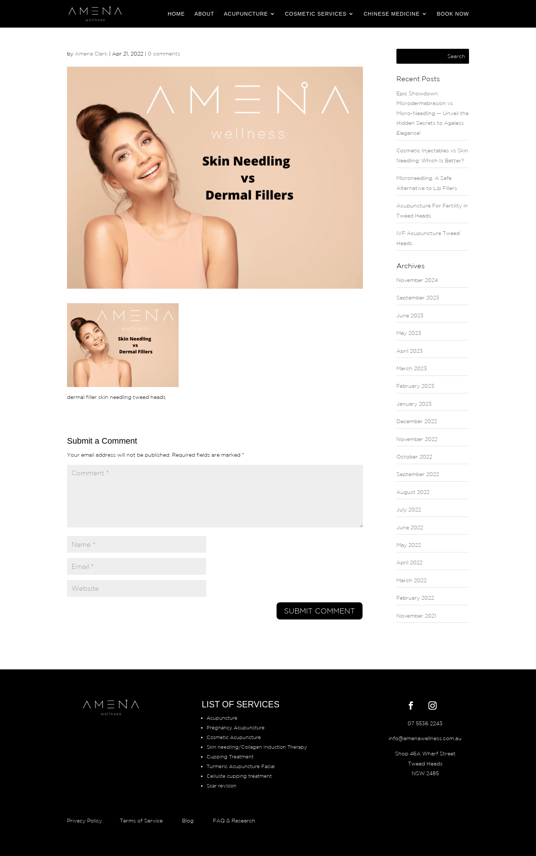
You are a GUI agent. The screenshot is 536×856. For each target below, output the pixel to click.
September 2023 (417, 298)
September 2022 (417, 474)
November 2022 (416, 439)
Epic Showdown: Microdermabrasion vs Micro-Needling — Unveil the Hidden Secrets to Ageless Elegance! (432, 113)
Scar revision (221, 786)
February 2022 (415, 598)
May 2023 (408, 333)
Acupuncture (246, 14)
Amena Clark (91, 54)
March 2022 (411, 580)
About (204, 14)
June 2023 (410, 315)
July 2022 (408, 510)
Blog (188, 821)
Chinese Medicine (392, 14)
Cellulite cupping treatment (239, 776)
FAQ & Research (234, 821)
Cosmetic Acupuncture (234, 737)
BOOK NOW (453, 14)
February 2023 (415, 386)
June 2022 (409, 527)
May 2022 (408, 545)
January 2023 (414, 404)
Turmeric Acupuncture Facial (241, 766)
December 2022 (416, 421)
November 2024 (417, 280)
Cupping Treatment (230, 757)
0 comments (164, 54)
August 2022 (413, 492)
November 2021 (416, 616)
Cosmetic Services (316, 14)
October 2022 (414, 457)
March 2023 (411, 368)
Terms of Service (141, 821)
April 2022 (409, 562)
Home (176, 14)
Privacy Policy (85, 821)
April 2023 (409, 351)
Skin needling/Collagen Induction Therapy (257, 747)
